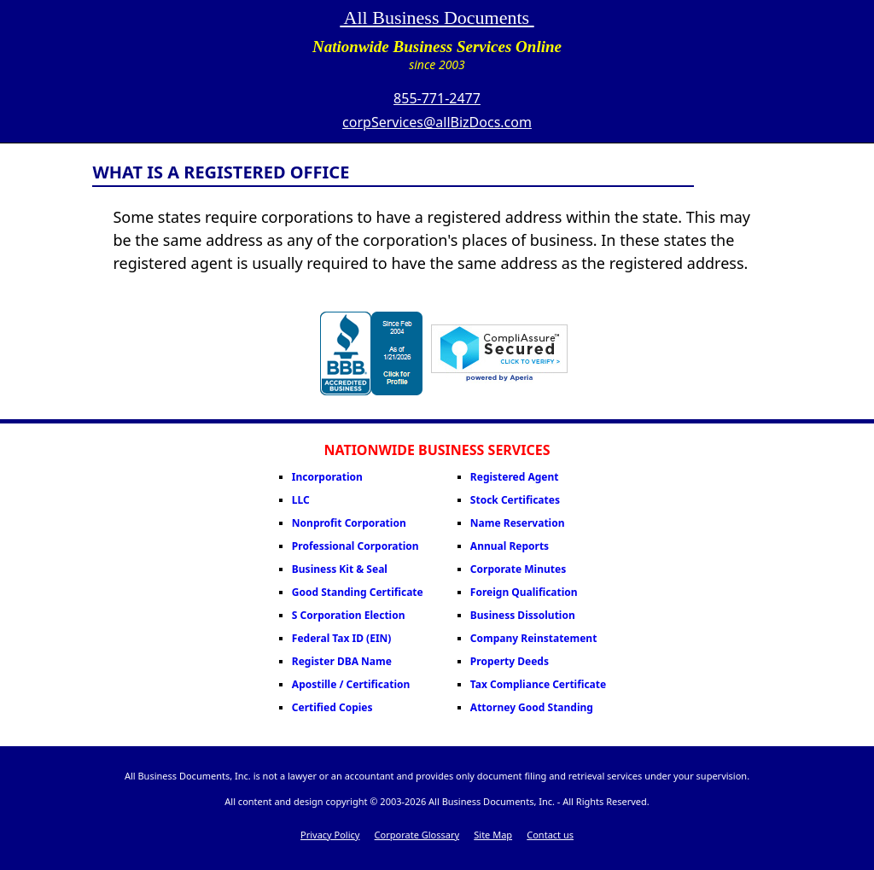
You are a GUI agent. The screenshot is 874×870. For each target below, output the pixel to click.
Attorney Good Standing (531, 707)
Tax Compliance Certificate (538, 684)
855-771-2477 (437, 98)
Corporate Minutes (518, 569)
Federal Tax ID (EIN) (342, 638)
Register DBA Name (342, 661)
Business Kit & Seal (339, 569)
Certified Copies (332, 707)
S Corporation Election (348, 615)
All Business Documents (436, 17)
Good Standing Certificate (357, 592)
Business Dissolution (522, 615)
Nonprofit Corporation (349, 523)
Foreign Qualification (524, 592)
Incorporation (327, 477)
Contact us (550, 834)
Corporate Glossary (417, 834)
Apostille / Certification (351, 684)
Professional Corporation (355, 546)
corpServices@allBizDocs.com (437, 122)
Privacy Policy (329, 834)
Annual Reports (509, 546)
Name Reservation (517, 523)
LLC (301, 500)
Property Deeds (509, 661)
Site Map (493, 834)
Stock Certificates (515, 500)
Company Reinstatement (533, 638)
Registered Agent (514, 477)
